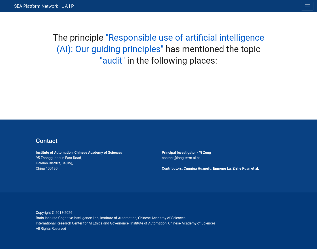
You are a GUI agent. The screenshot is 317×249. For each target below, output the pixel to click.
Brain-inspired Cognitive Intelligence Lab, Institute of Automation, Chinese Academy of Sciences (110, 218)
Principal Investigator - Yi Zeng (186, 152)
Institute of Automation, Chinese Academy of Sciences (79, 152)
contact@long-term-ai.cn (181, 158)
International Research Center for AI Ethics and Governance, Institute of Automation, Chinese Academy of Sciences (126, 223)
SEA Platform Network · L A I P (44, 6)
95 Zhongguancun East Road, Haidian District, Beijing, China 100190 (59, 163)
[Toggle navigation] (307, 6)
